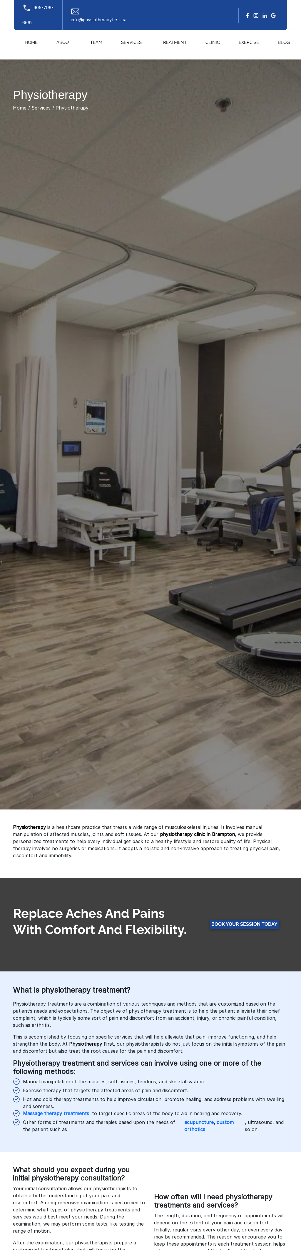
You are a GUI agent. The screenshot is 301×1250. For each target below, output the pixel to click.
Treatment (173, 42)
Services (131, 42)
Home (31, 42)
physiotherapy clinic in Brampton (197, 834)
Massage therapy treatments (56, 1113)
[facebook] (247, 15)
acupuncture (199, 1122)
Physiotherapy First (91, 1044)
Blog (284, 42)
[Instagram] (256, 15)
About (63, 42)
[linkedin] (265, 15)
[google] (273, 15)
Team (96, 42)
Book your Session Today (244, 924)
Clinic (212, 42)
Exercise (249, 42)
